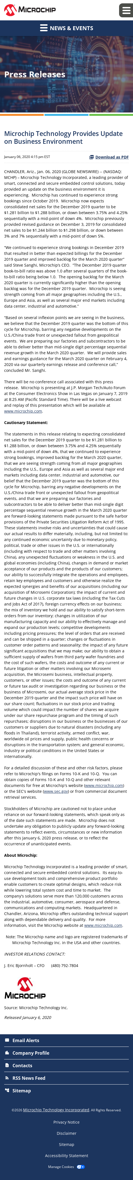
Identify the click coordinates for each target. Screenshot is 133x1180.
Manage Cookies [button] (61, 1167)
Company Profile (27, 1053)
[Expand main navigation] (126, 10)
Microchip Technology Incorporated (56, 1109)
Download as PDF (109, 157)
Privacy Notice (66, 1122)
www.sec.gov (56, 791)
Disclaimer (67, 1133)
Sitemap (18, 1091)
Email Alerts (22, 1040)
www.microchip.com (23, 411)
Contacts (18, 1065)
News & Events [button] (66, 28)
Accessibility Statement (66, 1156)
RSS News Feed (25, 1078)
